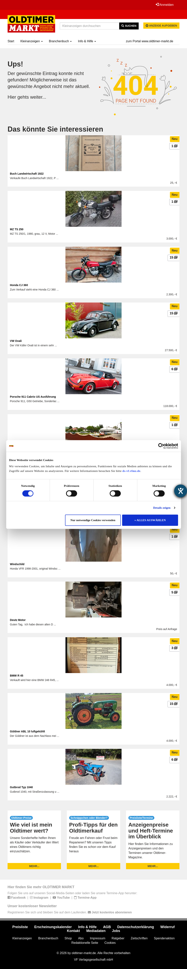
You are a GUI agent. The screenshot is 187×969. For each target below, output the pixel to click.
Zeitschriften (139, 938)
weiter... (38, 97)
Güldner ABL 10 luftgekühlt (27, 731)
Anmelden (165, 4)
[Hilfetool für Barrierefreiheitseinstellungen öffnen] (180, 490)
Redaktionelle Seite (84, 942)
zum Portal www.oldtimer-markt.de (149, 41)
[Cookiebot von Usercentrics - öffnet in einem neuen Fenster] (161, 446)
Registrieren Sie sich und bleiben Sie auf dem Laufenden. (70, 912)
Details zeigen (161, 507)
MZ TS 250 (16, 229)
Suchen (128, 25)
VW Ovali (16, 340)
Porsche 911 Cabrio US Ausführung (33, 396)
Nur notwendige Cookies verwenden (92, 520)
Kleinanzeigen (31, 41)
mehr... (34, 866)
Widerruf (167, 927)
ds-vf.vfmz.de (131, 470)
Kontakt (73, 931)
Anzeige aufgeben (161, 25)
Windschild (17, 564)
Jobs (116, 931)
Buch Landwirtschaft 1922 (27, 173)
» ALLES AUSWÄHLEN (150, 520)
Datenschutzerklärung (135, 927)
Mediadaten (95, 931)
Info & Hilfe (87, 41)
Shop (68, 938)
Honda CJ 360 (19, 285)
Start (11, 41)
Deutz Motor (18, 620)
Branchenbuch (60, 41)
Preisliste (20, 927)
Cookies (110, 942)
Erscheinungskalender (53, 927)
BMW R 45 (16, 675)
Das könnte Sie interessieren (55, 129)
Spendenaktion (164, 938)
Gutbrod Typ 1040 (21, 787)
